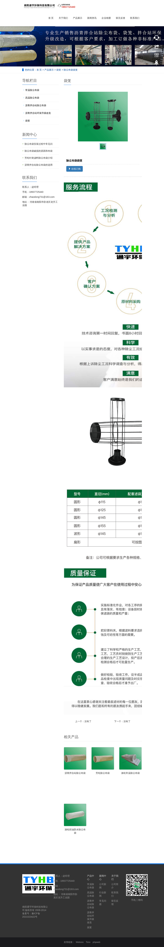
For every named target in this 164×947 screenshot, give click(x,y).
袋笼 (58, 69)
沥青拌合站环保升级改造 (38, 113)
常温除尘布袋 (32, 90)
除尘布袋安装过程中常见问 (39, 144)
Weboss (80, 942)
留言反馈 (120, 18)
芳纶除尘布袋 (103, 773)
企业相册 (106, 18)
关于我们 (63, 18)
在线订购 (74, 168)
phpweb (96, 942)
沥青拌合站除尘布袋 (75, 773)
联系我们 (134, 18)
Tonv (88, 942)
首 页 (51, 18)
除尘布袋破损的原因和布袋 (39, 151)
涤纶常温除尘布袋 (130, 773)
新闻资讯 (92, 18)
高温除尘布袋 (32, 97)
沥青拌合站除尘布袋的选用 (39, 165)
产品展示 (77, 18)
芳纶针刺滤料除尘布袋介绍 (39, 158)
